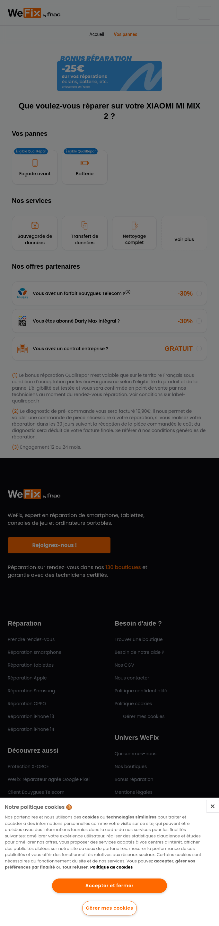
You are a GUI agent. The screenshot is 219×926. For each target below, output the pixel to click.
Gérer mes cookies (109, 908)
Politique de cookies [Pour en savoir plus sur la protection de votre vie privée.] (111, 867)
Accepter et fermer (109, 885)
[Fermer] (212, 806)
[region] (109, 862)
